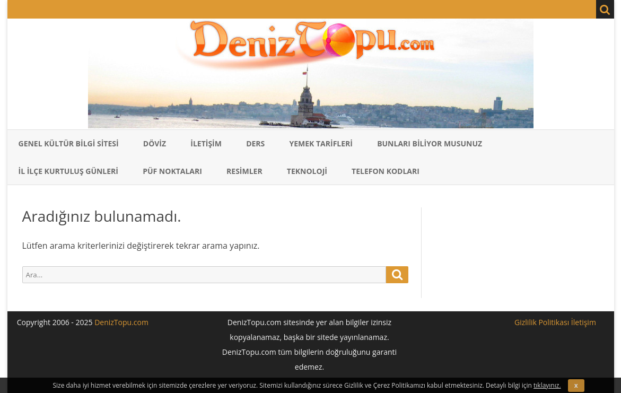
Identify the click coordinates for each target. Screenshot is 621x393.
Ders (255, 143)
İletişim (206, 143)
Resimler (244, 171)
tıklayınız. (547, 385)
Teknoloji (307, 171)
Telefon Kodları (385, 171)
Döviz (154, 143)
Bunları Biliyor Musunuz (429, 143)
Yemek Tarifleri (321, 143)
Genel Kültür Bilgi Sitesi (69, 143)
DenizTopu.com (121, 322)
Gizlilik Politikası (541, 322)
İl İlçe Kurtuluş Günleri (69, 171)
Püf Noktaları (172, 171)
